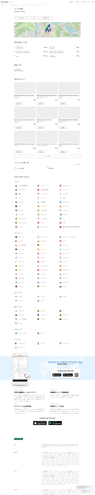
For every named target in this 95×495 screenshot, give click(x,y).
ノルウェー (77, 479)
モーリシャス (58, 465)
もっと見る (47, 156)
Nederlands (44, 447)
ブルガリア (44, 458)
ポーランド (44, 462)
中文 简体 (54, 444)
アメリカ (61, 463)
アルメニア (51, 452)
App (89, 1)
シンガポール (52, 456)
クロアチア (63, 459)
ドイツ (56, 458)
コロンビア (44, 464)
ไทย (61, 444)
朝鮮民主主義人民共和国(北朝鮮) (49, 457)
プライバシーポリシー (81, 488)
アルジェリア (49, 465)
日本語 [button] (92, 1)
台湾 (68, 456)
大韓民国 (68, 453)
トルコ (66, 456)
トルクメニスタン (61, 456)
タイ (56, 456)
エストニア (65, 458)
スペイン (69, 458)
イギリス (45, 459)
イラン (58, 453)
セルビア (57, 462)
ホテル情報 (77, 1)
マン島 (72, 459)
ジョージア (75, 452)
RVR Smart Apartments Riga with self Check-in (49, 95)
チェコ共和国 (52, 458)
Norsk (72, 445)
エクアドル (54, 464)
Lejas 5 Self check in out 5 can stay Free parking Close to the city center (34, 144)
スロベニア (67, 462)
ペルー (73, 464)
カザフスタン (73, 453)
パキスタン (73, 454)
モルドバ (57, 479)
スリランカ (45, 454)
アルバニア (57, 457)
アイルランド (68, 459)
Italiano (63, 445)
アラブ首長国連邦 (45, 452)
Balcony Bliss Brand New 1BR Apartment (69, 119)
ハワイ (65, 463)
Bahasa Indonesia (72, 444)
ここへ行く (33, 17)
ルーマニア (53, 462)
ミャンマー (50, 454)
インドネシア (46, 453)
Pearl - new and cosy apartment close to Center (27, 119)
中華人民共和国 (69, 452)
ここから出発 (20, 17)
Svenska (75, 445)
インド (55, 453)
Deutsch (56, 445)
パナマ (58, 463)
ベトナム (71, 456)
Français (52, 445)
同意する (85, 491)
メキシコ (54, 463)
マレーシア (64, 454)
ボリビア (74, 463)
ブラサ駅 (18, 9)
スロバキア (72, 462)
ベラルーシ (77, 462)
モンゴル (54, 454)
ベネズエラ (69, 464)
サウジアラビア (46, 456)
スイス (48, 458)
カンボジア (64, 453)
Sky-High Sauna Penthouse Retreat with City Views (72, 95)
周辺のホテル (47, 17)
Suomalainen (68, 445)
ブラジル (64, 464)
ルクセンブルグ (48, 479)
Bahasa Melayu (65, 444)
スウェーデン (62, 462)
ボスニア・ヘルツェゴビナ (70, 457)
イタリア (75, 459)
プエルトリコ (49, 464)
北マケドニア (67, 479)
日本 (61, 453)
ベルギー (77, 457)
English (46, 444)
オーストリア (62, 457)
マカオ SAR (59, 454)
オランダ (72, 479)
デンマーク (60, 458)
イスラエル (51, 453)
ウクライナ (44, 463)
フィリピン (69, 454)
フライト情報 (83, 1)
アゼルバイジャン (57, 452)
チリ (77, 463)
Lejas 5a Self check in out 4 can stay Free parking (72, 144)
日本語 (43, 444)
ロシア (48, 463)
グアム (45, 465)
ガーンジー (49, 459)
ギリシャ (53, 459)
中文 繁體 (50, 444)
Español (59, 445)
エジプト (53, 465)
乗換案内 (71, 1)
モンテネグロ (62, 479)
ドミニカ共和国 (59, 464)
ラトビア (53, 479)
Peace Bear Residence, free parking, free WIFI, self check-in (30, 95)
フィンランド (74, 458)
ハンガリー (58, 459)
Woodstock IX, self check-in (44, 119)
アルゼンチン (69, 463)
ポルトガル (48, 462)
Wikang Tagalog (47, 445)
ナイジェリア (64, 465)
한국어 (58, 444)
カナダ (51, 463)
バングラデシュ (63, 452)
